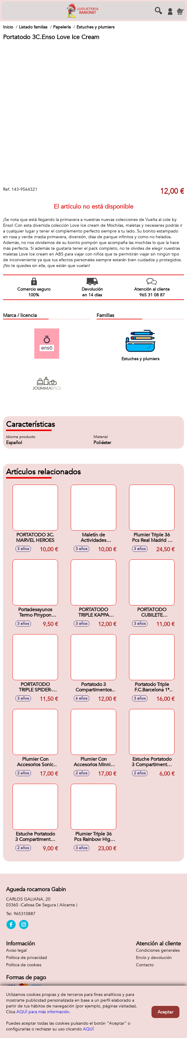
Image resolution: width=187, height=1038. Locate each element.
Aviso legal (16, 950)
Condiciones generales (158, 950)
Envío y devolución (154, 958)
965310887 (25, 914)
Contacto (145, 965)
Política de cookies (23, 965)
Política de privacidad (26, 958)
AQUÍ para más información (42, 1012)
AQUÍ (88, 1029)
